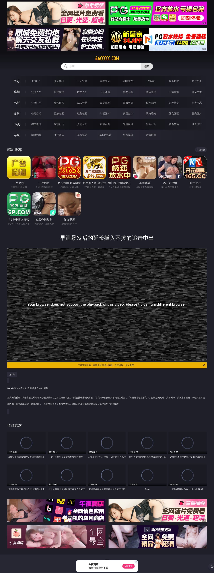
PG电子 (36, 81)
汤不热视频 (105, 135)
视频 (17, 92)
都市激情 (36, 124)
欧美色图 (82, 113)
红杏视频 (128, 135)
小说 (17, 124)
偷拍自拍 (59, 102)
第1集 (12, 374)
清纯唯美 (151, 113)
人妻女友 (82, 124)
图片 (17, 113)
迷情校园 (128, 124)
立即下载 (128, 566)
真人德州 (59, 81)
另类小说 (151, 124)
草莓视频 (82, 135)
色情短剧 (151, 135)
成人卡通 (82, 102)
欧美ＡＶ (82, 92)
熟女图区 (174, 113)
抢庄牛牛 (197, 81)
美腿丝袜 (128, 113)
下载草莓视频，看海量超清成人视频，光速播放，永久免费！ (141, 365)
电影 (17, 103)
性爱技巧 (197, 124)
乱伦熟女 (174, 102)
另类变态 (197, 102)
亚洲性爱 (36, 102)
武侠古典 (105, 124)
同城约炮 (36, 135)
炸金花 (151, 81)
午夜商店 (59, 135)
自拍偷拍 (59, 92)
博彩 (17, 81)
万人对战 (82, 81)
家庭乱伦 (59, 124)
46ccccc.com (107, 58)
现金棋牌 (174, 81)
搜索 (146, 66)
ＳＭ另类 (197, 92)
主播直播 (174, 92)
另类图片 (197, 113)
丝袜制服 (151, 92)
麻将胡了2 (128, 81)
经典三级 (151, 102)
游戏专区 (105, 81)
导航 (17, 135)
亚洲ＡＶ (36, 92)
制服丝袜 (128, 102)
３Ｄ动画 (105, 92)
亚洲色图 (59, 113)
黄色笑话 (174, 124)
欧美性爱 (105, 102)
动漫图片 (105, 113)
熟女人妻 (128, 92)
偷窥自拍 (36, 113)
